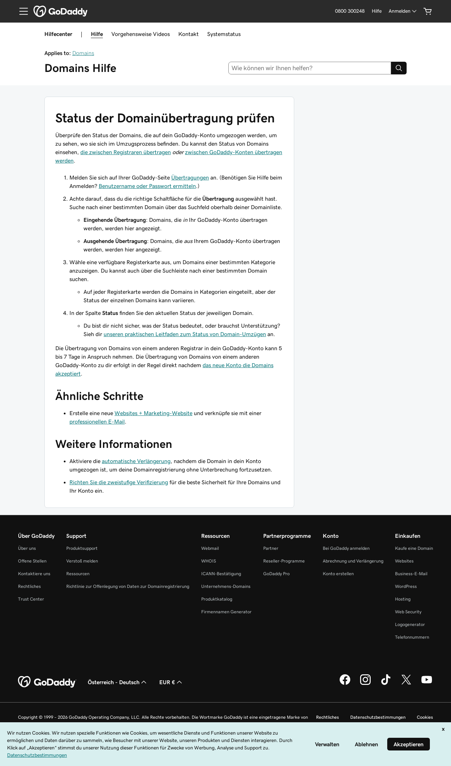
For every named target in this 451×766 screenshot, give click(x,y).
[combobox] (309, 68)
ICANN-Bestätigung (221, 573)
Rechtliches (29, 586)
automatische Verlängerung (136, 461)
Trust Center (31, 599)
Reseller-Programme (284, 561)
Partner (270, 548)
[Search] (399, 68)
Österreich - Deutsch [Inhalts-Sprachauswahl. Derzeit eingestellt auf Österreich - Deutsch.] (118, 682)
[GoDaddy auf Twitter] (406, 684)
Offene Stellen (32, 561)
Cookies (425, 717)
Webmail (210, 548)
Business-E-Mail (411, 573)
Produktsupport (82, 548)
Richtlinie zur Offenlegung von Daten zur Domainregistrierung (127, 586)
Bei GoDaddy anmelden (346, 548)
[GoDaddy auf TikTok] (385, 684)
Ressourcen (77, 573)
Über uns (27, 548)
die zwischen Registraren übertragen (125, 152)
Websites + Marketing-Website (153, 413)
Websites (404, 561)
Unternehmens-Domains (226, 586)
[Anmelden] (403, 11)
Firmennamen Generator (226, 611)
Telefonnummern (412, 637)
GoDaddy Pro (276, 573)
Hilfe (97, 34)
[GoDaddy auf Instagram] (365, 684)
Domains (83, 53)
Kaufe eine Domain (414, 548)
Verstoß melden (82, 561)
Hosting (402, 599)
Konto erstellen (338, 573)
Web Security (408, 611)
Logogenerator (410, 624)
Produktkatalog (216, 599)
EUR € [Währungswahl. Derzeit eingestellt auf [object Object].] (171, 682)
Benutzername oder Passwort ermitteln (147, 186)
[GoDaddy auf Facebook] (345, 684)
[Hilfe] (376, 11)
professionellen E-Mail (97, 421)
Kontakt (188, 34)
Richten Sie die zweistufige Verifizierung (118, 482)
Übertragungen (190, 177)
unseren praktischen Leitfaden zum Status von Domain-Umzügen (185, 334)
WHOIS (208, 561)
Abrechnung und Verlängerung (353, 561)
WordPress (406, 586)
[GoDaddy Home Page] (47, 682)
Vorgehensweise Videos (140, 34)
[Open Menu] (21, 11)
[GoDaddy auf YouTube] (426, 684)
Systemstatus (224, 34)
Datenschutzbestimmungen (378, 717)
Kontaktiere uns (34, 573)
